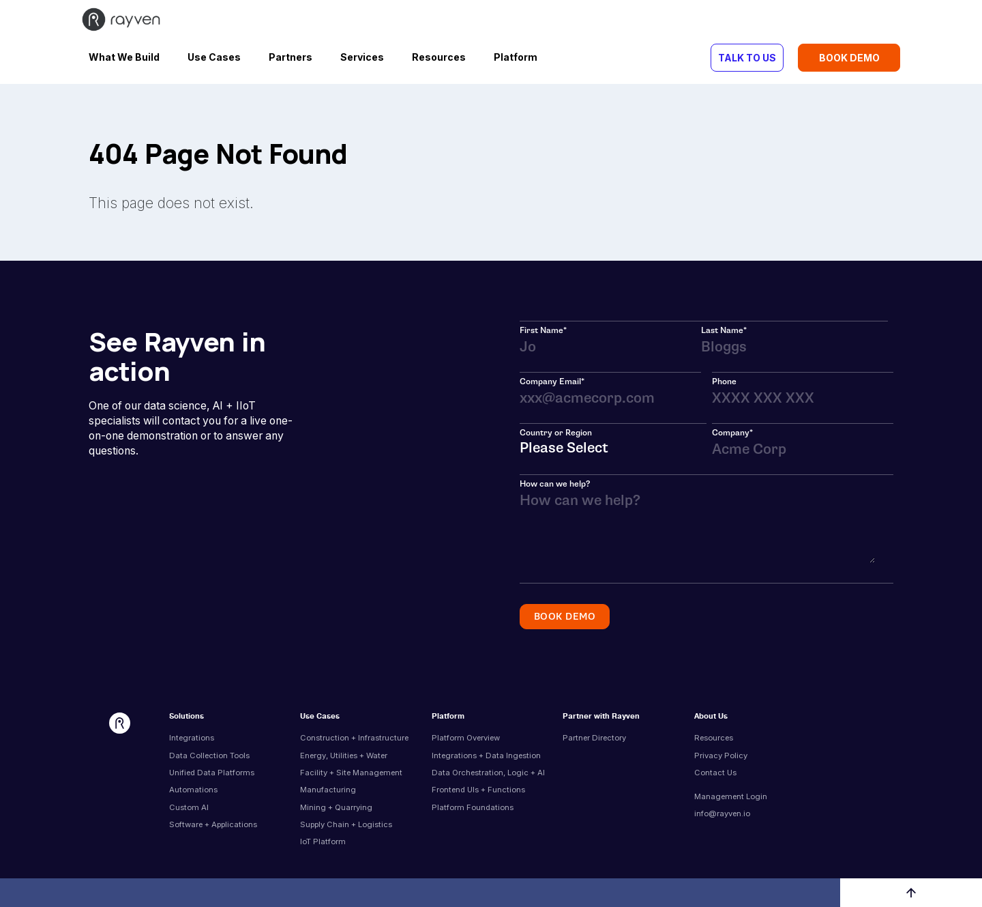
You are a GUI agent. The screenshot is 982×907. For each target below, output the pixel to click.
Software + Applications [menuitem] (213, 824)
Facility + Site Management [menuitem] (351, 772)
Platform (515, 57)
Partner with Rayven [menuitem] (601, 716)
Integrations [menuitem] (191, 738)
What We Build (124, 57)
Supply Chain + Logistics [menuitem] (346, 824)
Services (362, 57)
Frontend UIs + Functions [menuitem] (478, 789)
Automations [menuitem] (193, 789)
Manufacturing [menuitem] (328, 789)
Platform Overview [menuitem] (466, 738)
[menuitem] (754, 786)
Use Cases (214, 57)
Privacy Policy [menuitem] (720, 755)
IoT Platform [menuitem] (323, 841)
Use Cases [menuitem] (320, 716)
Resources (439, 57)
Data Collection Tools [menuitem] (209, 755)
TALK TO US (747, 57)
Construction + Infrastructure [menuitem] (354, 738)
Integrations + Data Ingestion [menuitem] (486, 755)
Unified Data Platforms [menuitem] (211, 772)
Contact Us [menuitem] (715, 772)
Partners (290, 57)
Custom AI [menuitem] (189, 807)
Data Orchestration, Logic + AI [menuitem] (488, 772)
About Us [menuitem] (711, 716)
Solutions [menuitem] (186, 716)
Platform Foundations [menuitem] (473, 807)
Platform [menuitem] (448, 716)
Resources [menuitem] (713, 738)
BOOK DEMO (849, 57)
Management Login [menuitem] (730, 796)
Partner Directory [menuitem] (594, 738)
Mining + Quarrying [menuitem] (336, 807)
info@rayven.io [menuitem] (722, 813)
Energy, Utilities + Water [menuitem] (343, 755)
